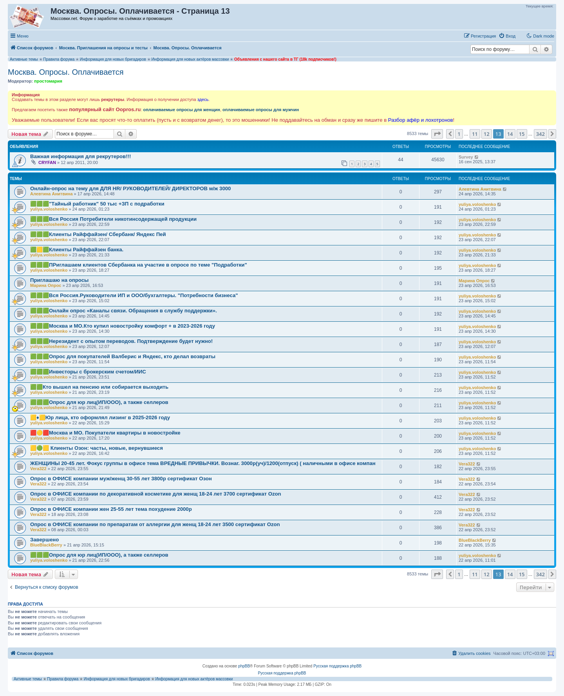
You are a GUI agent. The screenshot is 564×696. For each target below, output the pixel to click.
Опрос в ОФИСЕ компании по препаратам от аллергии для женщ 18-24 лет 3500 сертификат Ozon (155, 524)
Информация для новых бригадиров (113, 59)
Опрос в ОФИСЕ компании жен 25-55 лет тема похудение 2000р (111, 509)
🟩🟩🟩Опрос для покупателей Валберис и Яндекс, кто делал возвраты (122, 356)
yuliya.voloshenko (48, 209)
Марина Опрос (45, 285)
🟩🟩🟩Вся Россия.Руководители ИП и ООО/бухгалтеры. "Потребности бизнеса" (134, 295)
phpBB (244, 666)
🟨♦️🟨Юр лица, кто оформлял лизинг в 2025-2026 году (100, 417)
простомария (48, 81)
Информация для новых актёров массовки (190, 59)
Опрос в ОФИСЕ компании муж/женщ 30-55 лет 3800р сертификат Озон (121, 478)
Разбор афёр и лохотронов (420, 120)
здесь (203, 99)
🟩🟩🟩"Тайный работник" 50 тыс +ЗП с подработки (97, 204)
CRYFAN (47, 162)
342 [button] (540, 133)
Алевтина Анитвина (51, 193)
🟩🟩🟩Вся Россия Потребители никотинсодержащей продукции (113, 219)
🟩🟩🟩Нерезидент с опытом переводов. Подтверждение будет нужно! (121, 341)
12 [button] (487, 133)
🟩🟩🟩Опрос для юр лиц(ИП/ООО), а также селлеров (99, 402)
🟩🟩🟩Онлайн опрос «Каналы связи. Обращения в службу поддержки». (123, 311)
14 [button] (510, 133)
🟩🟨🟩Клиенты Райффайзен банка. (76, 249)
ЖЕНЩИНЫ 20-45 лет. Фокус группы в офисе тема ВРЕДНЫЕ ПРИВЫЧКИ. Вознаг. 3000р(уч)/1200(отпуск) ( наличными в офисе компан (203, 463)
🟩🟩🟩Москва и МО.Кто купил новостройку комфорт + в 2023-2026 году (122, 326)
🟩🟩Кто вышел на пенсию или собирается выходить (99, 387)
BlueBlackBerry (46, 545)
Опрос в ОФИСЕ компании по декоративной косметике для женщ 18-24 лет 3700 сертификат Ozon (155, 494)
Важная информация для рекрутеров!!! (80, 156)
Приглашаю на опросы (59, 280)
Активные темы (24, 59)
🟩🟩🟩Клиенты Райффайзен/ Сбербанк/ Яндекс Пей (98, 234)
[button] (437, 134)
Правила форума (58, 59)
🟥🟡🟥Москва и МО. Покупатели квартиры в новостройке (105, 433)
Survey (466, 157)
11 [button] (475, 133)
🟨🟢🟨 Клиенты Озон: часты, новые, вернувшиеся (96, 448)
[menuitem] (507, 36)
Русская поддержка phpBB (337, 666)
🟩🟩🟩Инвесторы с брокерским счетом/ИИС (88, 372)
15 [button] (522, 133)
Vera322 (38, 468)
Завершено (44, 540)
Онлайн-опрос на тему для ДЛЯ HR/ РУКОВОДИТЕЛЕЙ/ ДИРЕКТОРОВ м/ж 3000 (130, 188)
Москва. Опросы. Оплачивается (66, 72)
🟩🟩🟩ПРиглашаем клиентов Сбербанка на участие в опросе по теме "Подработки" (138, 265)
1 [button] (458, 133)
